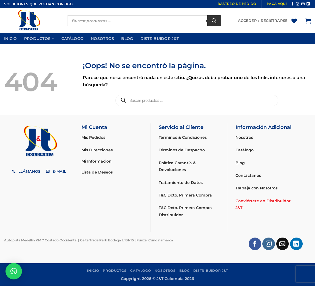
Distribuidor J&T (159, 38)
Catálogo (72, 38)
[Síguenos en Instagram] (297, 4)
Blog (127, 38)
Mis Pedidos (93, 137)
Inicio (10, 38)
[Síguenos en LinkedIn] (308, 4)
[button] (308, 21)
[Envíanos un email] (303, 4)
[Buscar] (214, 20)
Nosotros (102, 38)
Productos (39, 38)
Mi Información (96, 161)
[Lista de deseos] (294, 21)
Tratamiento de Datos (181, 182)
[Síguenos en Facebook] (292, 4)
